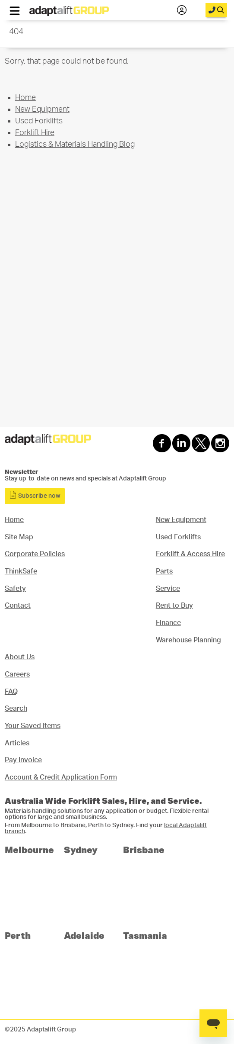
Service (168, 588)
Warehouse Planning (188, 640)
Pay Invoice (23, 760)
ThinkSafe (21, 571)
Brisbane (143, 849)
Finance (168, 622)
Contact (18, 605)
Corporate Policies (35, 554)
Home (25, 97)
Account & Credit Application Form (61, 777)
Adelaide (84, 935)
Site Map (19, 537)
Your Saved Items (32, 725)
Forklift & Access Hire (190, 554)
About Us (20, 657)
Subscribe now (34, 495)
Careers (17, 674)
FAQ (11, 691)
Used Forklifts (39, 121)
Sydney (81, 849)
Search (16, 708)
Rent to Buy (174, 605)
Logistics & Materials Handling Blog (75, 144)
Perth (18, 935)
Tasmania (145, 935)
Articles (17, 743)
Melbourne (29, 849)
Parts (164, 571)
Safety (15, 588)
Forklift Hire (34, 132)
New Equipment (42, 109)
